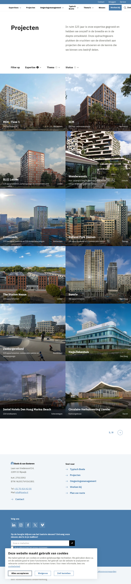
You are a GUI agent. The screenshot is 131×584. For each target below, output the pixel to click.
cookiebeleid (14, 566)
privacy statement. (40, 547)
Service (123, 2)
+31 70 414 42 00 (23, 488)
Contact (101, 2)
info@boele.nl (21, 492)
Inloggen (112, 2)
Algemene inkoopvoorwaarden (102, 571)
